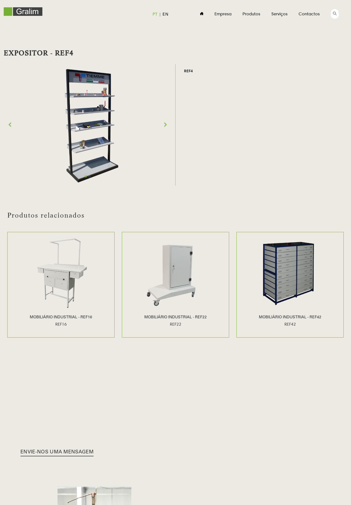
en (165, 15)
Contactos (309, 14)
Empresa (223, 14)
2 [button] (89, 176)
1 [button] (86, 176)
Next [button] (165, 125)
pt (155, 15)
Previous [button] (10, 125)
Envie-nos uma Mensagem (57, 452)
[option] (88, 125)
